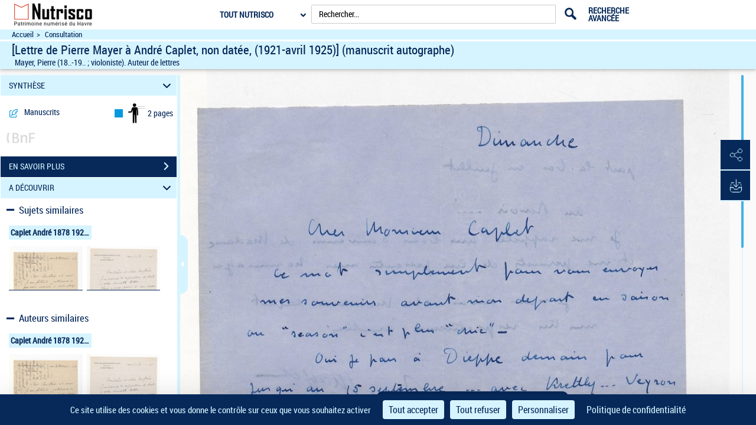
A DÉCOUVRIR (92, 188)
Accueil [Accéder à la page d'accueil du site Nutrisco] (23, 35)
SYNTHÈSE (92, 85)
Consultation (63, 35)
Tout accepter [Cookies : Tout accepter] (413, 409)
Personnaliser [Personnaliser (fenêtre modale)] (543, 409)
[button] (735, 155)
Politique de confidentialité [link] (636, 409)
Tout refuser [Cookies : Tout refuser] (478, 409)
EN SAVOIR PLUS (93, 166)
